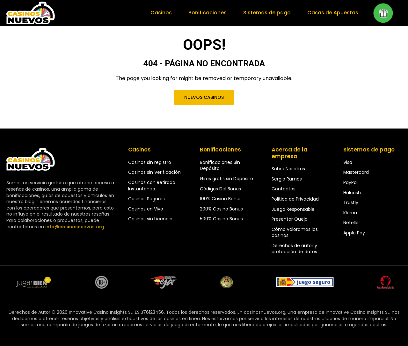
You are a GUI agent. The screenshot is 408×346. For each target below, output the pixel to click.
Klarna (350, 213)
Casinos (164, 12)
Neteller (351, 222)
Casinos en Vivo (145, 209)
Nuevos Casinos (204, 97)
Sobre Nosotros (288, 169)
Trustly (350, 202)
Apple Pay (354, 233)
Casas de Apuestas (333, 12)
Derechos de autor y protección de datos (294, 248)
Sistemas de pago (268, 12)
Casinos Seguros (146, 198)
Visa (347, 162)
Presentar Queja (290, 219)
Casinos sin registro (149, 162)
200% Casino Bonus (221, 209)
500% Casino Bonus (221, 219)
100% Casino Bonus (221, 198)
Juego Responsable (293, 209)
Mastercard (356, 172)
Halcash (352, 192)
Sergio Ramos (287, 179)
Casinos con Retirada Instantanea (151, 185)
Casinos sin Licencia (150, 219)
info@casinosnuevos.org (74, 227)
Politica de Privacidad (295, 199)
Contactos (283, 189)
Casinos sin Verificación (154, 172)
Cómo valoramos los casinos (295, 232)
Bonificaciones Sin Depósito (220, 165)
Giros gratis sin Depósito (226, 178)
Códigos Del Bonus (220, 189)
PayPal (350, 182)
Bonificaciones (210, 12)
